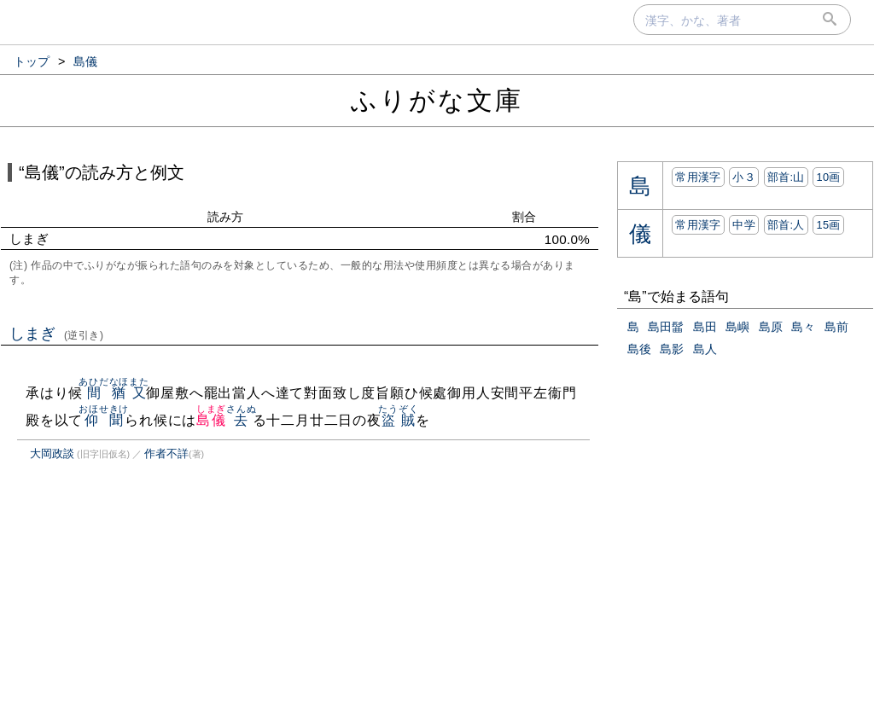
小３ (743, 177)
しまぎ (56, 333)
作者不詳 (166, 453)
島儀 (211, 420)
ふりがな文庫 (437, 100)
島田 (705, 327)
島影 (672, 349)
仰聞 (104, 420)
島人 (705, 349)
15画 (828, 224)
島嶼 (737, 327)
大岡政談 (52, 453)
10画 (828, 177)
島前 (836, 327)
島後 (639, 349)
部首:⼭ (786, 177)
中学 (743, 224)
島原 (771, 327)
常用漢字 (697, 177)
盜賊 (398, 420)
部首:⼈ (786, 224)
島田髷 (666, 327)
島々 (803, 327)
